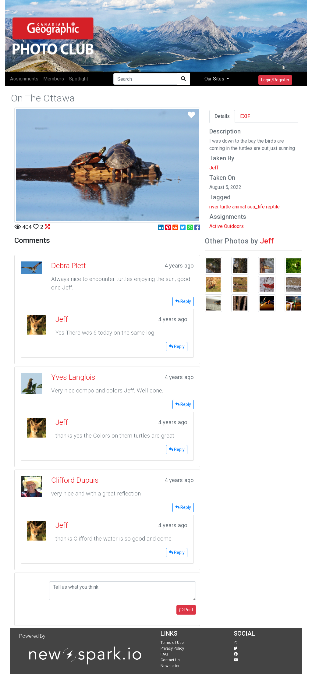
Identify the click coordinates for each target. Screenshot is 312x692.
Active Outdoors (226, 226)
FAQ (164, 654)
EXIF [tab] (245, 116)
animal (239, 207)
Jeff (213, 168)
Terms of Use (172, 642)
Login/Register (275, 79)
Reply (183, 301)
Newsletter (170, 665)
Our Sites (214, 79)
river (214, 207)
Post (186, 609)
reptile (273, 207)
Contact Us (170, 660)
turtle (225, 207)
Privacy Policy (172, 648)
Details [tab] (222, 116)
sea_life (256, 207)
